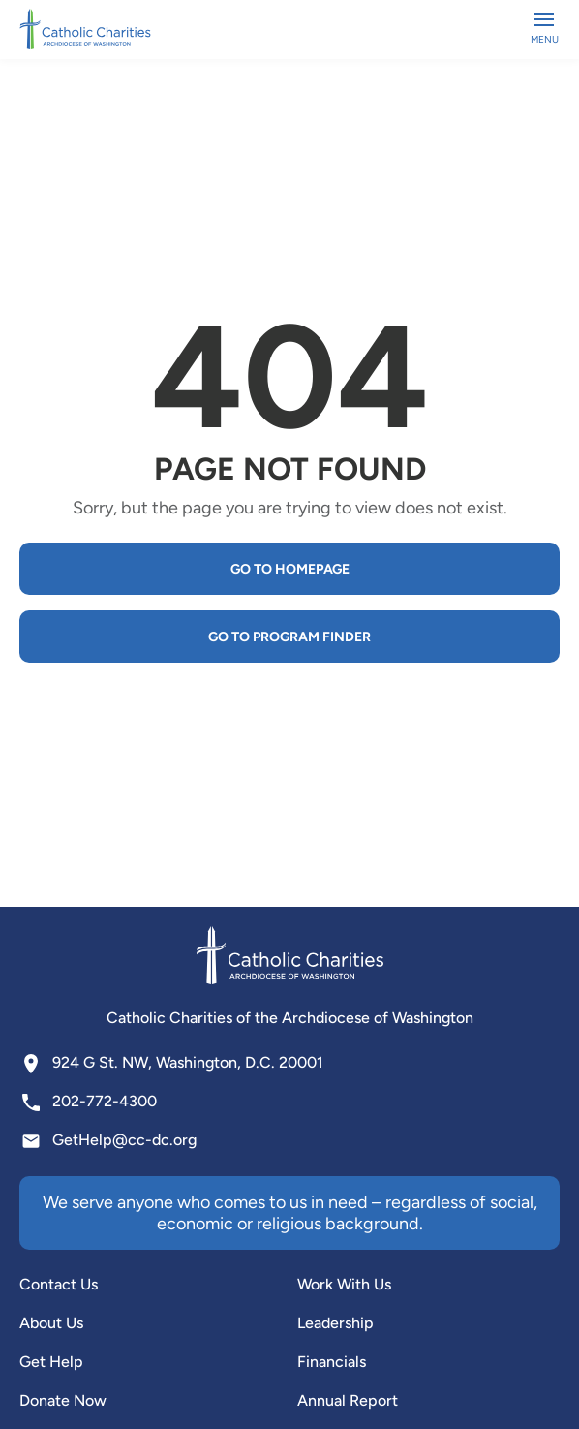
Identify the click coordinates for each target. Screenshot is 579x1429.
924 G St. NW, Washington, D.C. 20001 (187, 1062)
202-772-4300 (104, 1101)
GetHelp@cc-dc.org (124, 1140)
